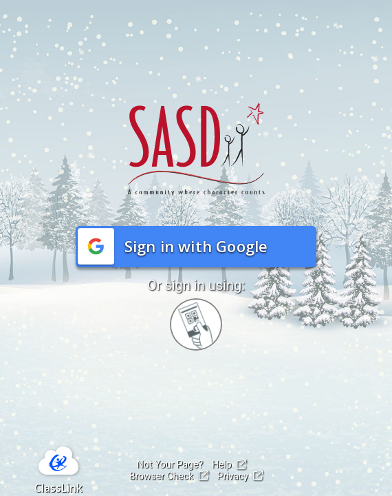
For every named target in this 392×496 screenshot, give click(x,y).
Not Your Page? (170, 464)
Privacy (240, 476)
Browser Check (168, 476)
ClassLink (58, 488)
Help (229, 464)
